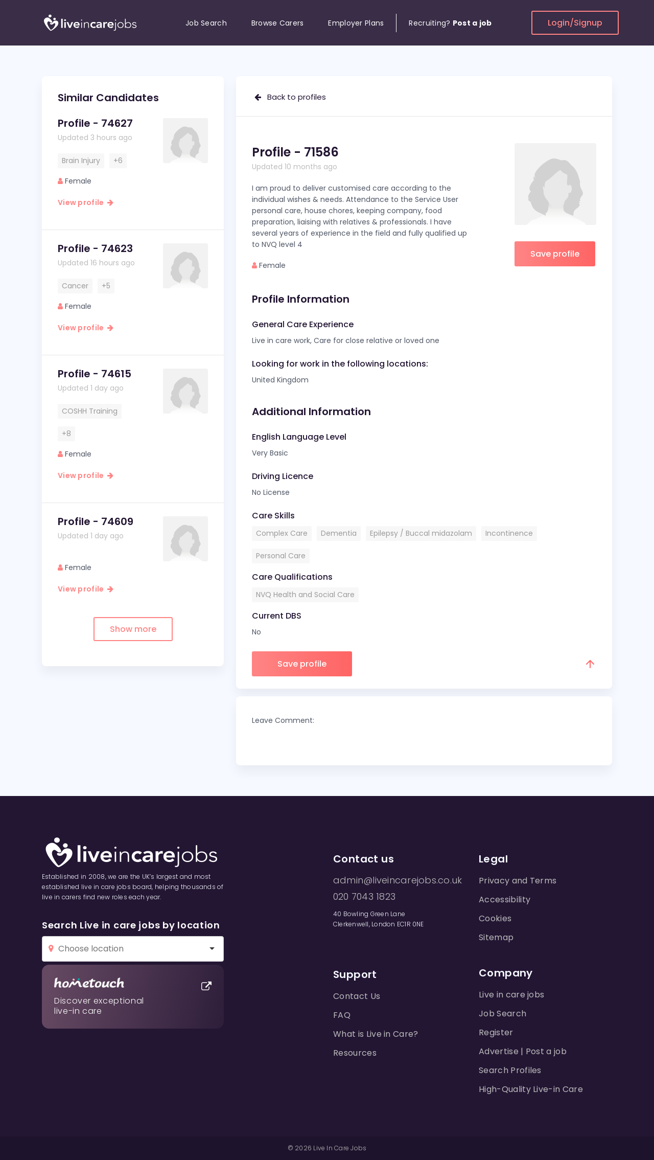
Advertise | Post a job (523, 1051)
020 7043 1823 (364, 897)
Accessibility (504, 899)
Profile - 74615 (94, 374)
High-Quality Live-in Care (531, 1089)
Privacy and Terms (517, 880)
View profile (85, 202)
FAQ (342, 1015)
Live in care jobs (511, 994)
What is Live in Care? (375, 1034)
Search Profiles (510, 1070)
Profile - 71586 (295, 152)
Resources (355, 1053)
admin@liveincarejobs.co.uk (397, 880)
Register (496, 1032)
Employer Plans (356, 23)
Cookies (495, 918)
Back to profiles (290, 97)
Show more (133, 629)
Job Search (206, 23)
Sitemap (496, 937)
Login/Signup (575, 23)
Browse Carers (277, 23)
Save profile (554, 254)
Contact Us (356, 996)
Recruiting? (450, 23)
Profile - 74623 (95, 248)
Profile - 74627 (95, 123)
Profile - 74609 (95, 521)
